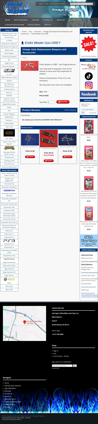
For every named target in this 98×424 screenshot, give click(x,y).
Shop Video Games (9, 170)
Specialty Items (75, 20)
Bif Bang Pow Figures (9, 47)
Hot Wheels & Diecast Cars (9, 85)
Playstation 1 (9, 234)
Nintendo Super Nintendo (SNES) (9, 215)
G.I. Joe (9, 74)
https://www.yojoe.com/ (88, 287)
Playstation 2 (9, 237)
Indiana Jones (9, 89)
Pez (9, 111)
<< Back (24, 58)
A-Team (9, 40)
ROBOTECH (9, 117)
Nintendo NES (9, 210)
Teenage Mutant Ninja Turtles (9, 153)
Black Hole (9, 50)
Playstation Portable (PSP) (9, 251)
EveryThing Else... (9, 66)
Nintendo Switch (9, 219)
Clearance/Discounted (14, 25)
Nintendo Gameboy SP (9, 200)
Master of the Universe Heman (9, 100)
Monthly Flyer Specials (12, 386)
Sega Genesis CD (9, 272)
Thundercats (9, 157)
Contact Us (48, 20)
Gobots (9, 81)
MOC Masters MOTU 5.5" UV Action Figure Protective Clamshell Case (89, 224)
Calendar (35, 20)
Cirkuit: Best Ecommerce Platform (11, 419)
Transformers (9, 164)
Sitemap (27, 417)
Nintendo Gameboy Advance (9, 194)
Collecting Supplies (9, 57)
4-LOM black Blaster (48, 148)
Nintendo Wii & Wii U (9, 222)
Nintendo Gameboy (9, 187)
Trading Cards (9, 161)
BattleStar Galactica (9, 44)
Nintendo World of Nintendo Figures (9, 226)
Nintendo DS (9, 184)
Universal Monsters (9, 167)
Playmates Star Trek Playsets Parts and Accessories (9, 35)
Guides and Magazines (9, 180)
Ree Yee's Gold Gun (30, 146)
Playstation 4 (9, 247)
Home (7, 20)
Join (47, 4)
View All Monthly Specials (88, 56)
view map (55, 331)
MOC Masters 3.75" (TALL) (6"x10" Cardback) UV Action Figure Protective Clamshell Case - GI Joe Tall (88, 164)
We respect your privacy (9, 417)
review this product (53, 120)
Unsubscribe (92, 113)
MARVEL (9, 96)
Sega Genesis (9, 269)
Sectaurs (9, 120)
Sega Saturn (9, 275)
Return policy (20, 417)
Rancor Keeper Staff (67, 146)
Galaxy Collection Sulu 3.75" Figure (89, 136)
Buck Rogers (9, 53)
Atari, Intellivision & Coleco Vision (9, 174)
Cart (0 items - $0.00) (58, 4)
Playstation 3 (9, 244)
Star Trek (9, 127)
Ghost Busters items (9, 77)
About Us (61, 20)
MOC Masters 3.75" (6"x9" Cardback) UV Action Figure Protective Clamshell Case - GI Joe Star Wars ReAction (88, 194)
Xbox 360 (9, 286)
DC (9, 60)
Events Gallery (34, 25)
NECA (9, 107)
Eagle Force (9, 63)
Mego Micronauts (9, 104)
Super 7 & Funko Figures (9, 143)
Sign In (41, 4)
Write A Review (70, 110)
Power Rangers (9, 114)
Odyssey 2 (9, 231)
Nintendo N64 (9, 207)
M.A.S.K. (9, 92)
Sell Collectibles (21, 20)
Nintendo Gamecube (9, 204)
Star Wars (9, 139)
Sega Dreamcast (9, 262)
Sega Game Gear (9, 266)
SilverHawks (9, 124)
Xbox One (9, 290)
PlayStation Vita (9, 256)
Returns (47, 25)
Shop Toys (9, 30)
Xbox (9, 283)
